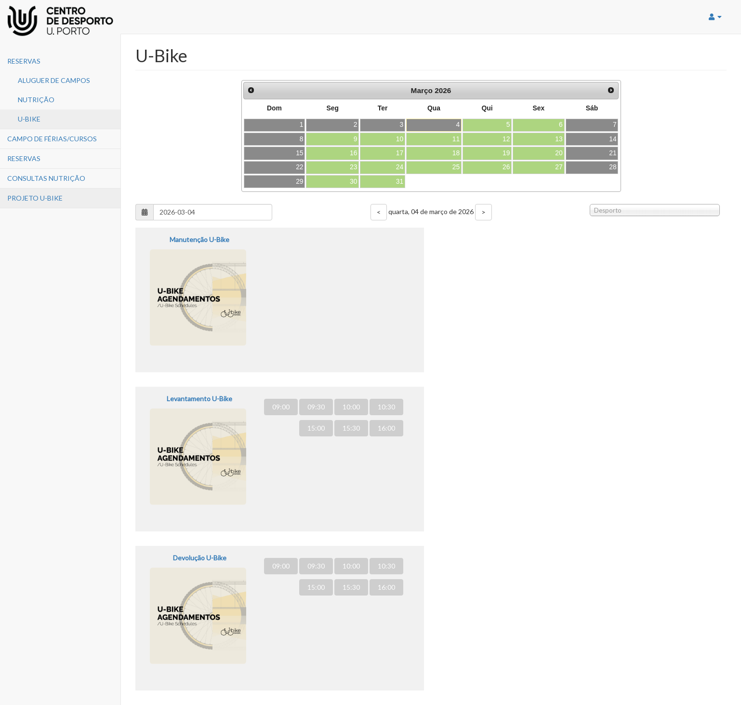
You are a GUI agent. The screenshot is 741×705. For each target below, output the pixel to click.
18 (456, 153)
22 (299, 167)
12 (506, 139)
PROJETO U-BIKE (35, 198)
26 (506, 167)
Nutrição (36, 99)
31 (399, 181)
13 (558, 139)
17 (399, 153)
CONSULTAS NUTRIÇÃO (46, 178)
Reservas (23, 61)
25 (456, 167)
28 (612, 167)
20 (558, 153)
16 (353, 153)
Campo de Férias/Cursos (52, 139)
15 (299, 153)
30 (353, 181)
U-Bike (29, 119)
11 (456, 139)
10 (399, 139)
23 (353, 167)
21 (612, 153)
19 (506, 153)
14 (612, 139)
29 (299, 181)
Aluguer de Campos (54, 80)
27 (558, 167)
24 (399, 167)
